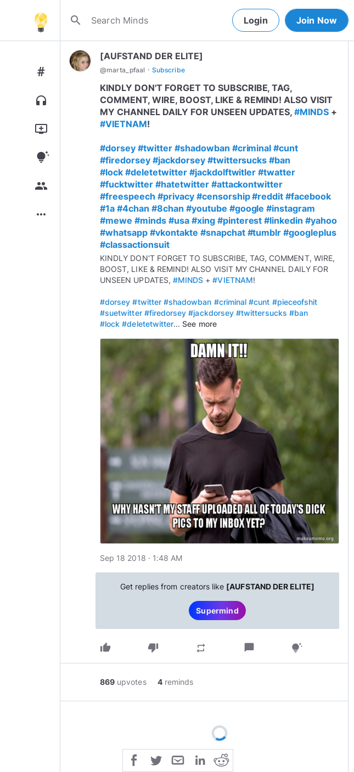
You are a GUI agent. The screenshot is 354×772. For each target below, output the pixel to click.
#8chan (167, 208)
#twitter (155, 148)
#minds (150, 220)
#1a (107, 208)
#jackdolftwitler (222, 172)
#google (247, 208)
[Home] (41, 20)
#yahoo (321, 220)
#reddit (267, 196)
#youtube (206, 208)
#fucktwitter (126, 184)
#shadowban (202, 148)
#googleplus (309, 232)
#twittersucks (237, 160)
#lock (111, 172)
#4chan (133, 208)
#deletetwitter (156, 172)
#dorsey (118, 148)
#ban (279, 160)
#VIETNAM (123, 123)
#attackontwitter (247, 184)
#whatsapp (124, 232)
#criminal (252, 148)
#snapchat (222, 232)
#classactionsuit (135, 244)
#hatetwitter (182, 184)
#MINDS (311, 111)
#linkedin (283, 220)
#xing (203, 220)
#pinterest (239, 220)
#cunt (285, 148)
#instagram (290, 208)
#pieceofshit (295, 301)
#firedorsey (125, 160)
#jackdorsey (179, 160)
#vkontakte (174, 232)
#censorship (223, 196)
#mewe (116, 220)
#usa (178, 220)
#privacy (176, 196)
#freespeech (127, 196)
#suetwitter (121, 312)
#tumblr (265, 232)
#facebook (308, 196)
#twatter (276, 172)
